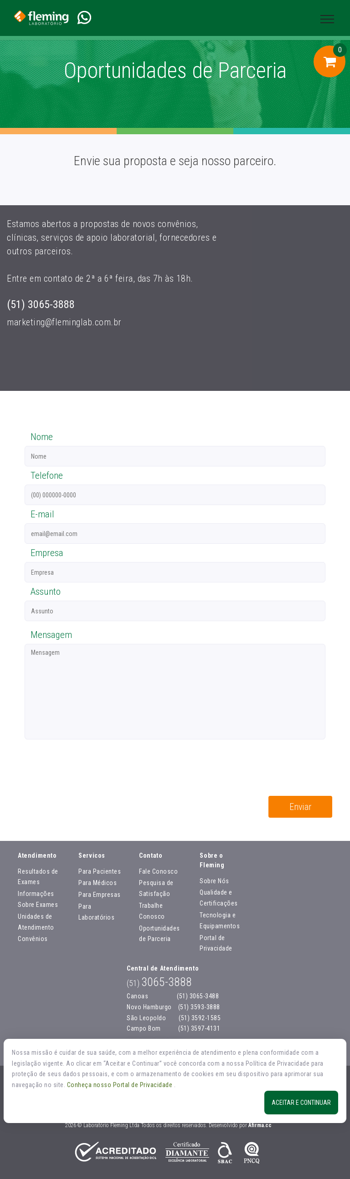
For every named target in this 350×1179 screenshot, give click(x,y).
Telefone (47, 475)
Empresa (47, 552)
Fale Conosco (158, 871)
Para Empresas (99, 894)
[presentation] (87, 769)
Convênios (33, 938)
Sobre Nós (214, 881)
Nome (42, 436)
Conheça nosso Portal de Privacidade (120, 1084)
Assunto (46, 591)
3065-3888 (159, 982)
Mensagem (51, 634)
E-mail (42, 514)
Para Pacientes (99, 871)
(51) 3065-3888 (41, 304)
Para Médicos (97, 882)
